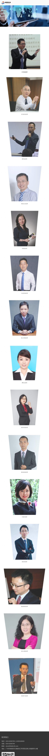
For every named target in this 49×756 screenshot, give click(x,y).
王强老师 (24, 71)
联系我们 (5, 737)
